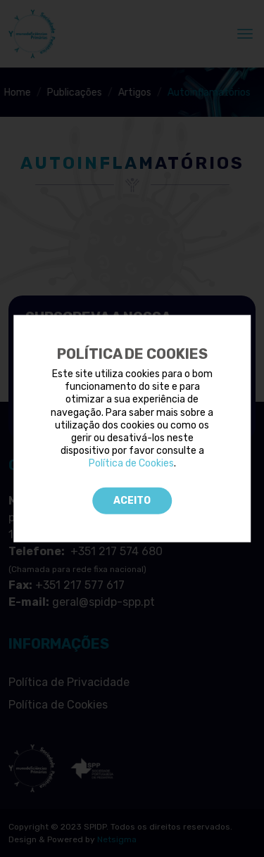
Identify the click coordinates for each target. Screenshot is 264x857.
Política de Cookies (131, 463)
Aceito (132, 500)
